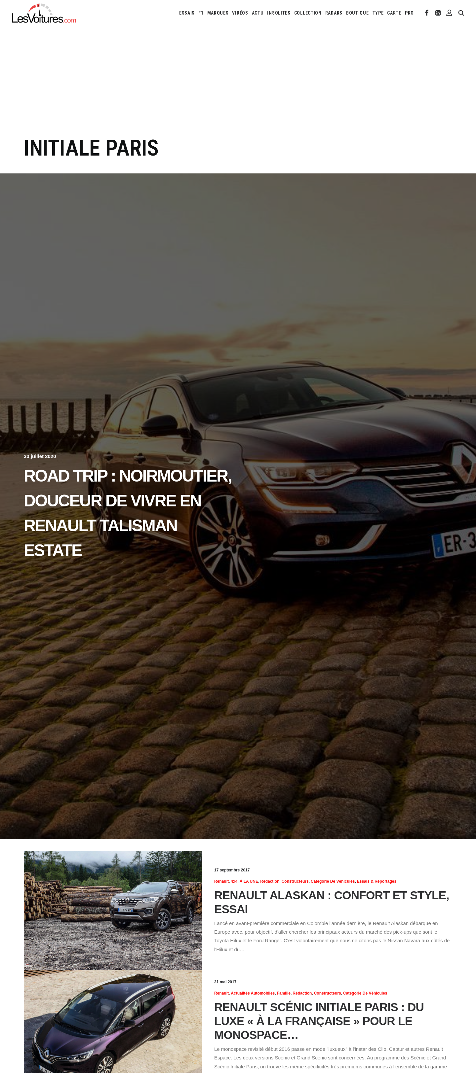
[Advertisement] (238, 85)
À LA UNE (249, 881)
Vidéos (240, 13)
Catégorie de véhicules (333, 881)
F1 (200, 13)
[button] (426, 13)
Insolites (278, 13)
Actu (258, 13)
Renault (221, 881)
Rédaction (269, 881)
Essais (187, 13)
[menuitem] (187, 13)
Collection (308, 13)
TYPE (378, 13)
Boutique (357, 13)
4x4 (234, 881)
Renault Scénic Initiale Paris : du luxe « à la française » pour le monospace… (319, 1021)
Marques (218, 13)
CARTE (394, 13)
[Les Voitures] (44, 13)
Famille (284, 993)
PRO (409, 13)
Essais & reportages (376, 881)
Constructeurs (295, 881)
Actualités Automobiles (253, 993)
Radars (333, 13)
